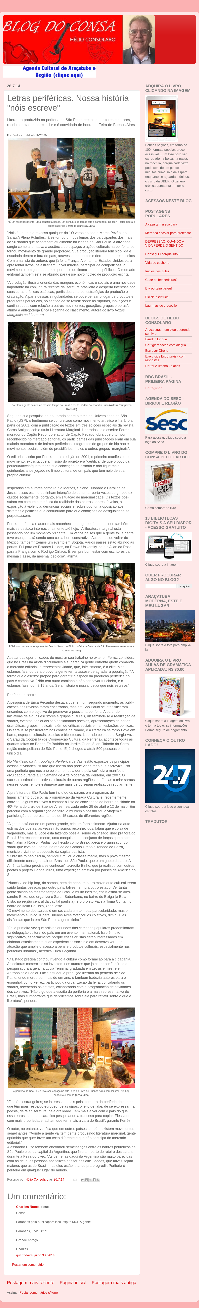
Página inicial (73, 1282)
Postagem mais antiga (114, 1282)
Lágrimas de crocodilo (161, 305)
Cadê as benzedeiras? (161, 280)
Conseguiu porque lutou (162, 254)
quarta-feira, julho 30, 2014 (35, 1255)
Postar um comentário (28, 1264)
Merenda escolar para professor (168, 233)
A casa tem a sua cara (161, 224)
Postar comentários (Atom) (39, 1292)
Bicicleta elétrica (157, 297)
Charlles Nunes (28, 1207)
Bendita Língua (156, 339)
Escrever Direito (156, 350)
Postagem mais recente (30, 1282)
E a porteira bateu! (158, 288)
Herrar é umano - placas (162, 366)
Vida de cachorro (157, 262)
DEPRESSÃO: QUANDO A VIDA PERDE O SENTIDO (164, 243)
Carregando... (155, 388)
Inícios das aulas (157, 271)
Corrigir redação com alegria (165, 345)
